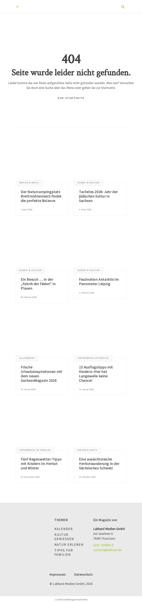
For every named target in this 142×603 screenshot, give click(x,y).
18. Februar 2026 (29, 297)
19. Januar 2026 (28, 389)
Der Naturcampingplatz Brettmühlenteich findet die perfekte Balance (41, 196)
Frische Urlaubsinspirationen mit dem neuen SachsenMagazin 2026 (41, 374)
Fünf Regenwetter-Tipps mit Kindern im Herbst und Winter (41, 463)
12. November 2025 (30, 477)
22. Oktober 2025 (87, 477)
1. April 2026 (26, 209)
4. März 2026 (85, 209)
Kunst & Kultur (88, 182)
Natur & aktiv (29, 182)
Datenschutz (83, 574)
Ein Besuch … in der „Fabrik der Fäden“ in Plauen (38, 284)
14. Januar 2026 (86, 389)
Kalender (63, 529)
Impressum (57, 574)
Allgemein (27, 358)
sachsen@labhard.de (107, 550)
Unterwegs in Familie (93, 358)
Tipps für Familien (63, 552)
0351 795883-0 (103, 545)
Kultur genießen (64, 536)
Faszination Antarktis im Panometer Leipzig (99, 281)
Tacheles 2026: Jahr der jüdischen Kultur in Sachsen (98, 196)
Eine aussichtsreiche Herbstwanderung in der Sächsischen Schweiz (99, 463)
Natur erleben (69, 544)
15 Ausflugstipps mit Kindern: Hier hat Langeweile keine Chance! (96, 374)
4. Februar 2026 (86, 292)
